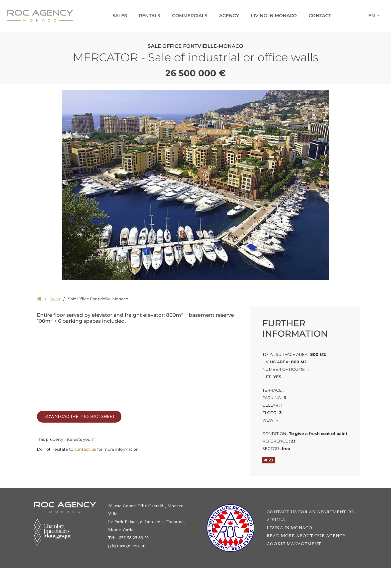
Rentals (149, 15)
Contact (320, 15)
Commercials (189, 15)
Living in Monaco (274, 15)
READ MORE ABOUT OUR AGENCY (306, 535)
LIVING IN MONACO (289, 527)
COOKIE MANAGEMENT (294, 543)
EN (372, 15)
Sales (119, 15)
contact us (85, 449)
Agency (229, 15)
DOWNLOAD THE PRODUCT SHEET (79, 416)
